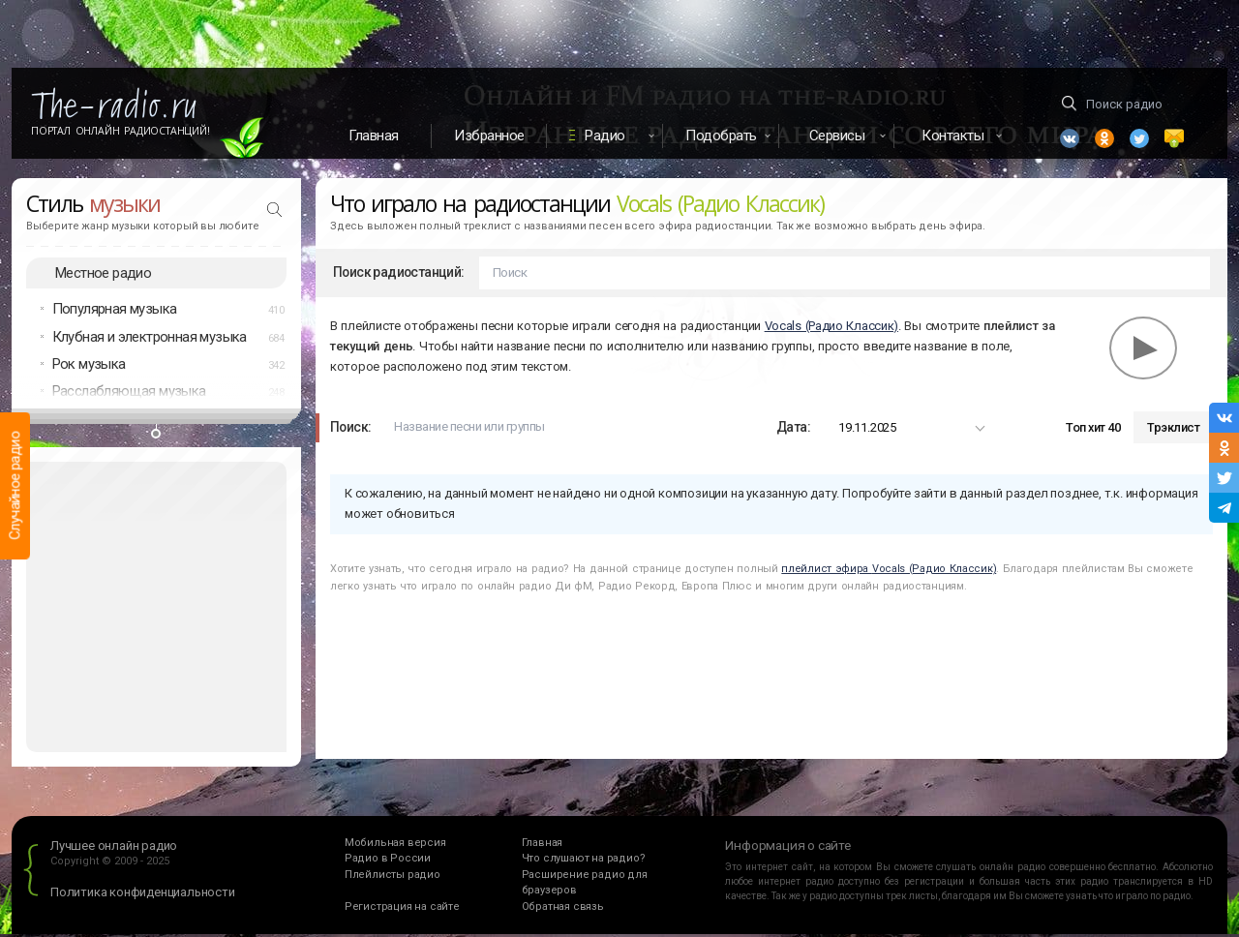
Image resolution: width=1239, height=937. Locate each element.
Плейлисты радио (392, 877)
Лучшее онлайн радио (113, 848)
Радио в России (388, 861)
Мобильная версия (395, 845)
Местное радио (103, 275)
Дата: (793, 430)
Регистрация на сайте (402, 909)
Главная (373, 135)
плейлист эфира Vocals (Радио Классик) (888, 571)
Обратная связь (563, 909)
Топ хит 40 (1093, 430)
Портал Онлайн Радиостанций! (120, 130)
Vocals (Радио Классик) (831, 328)
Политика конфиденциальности (142, 895)
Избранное (489, 135)
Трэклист (1173, 430)
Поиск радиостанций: (399, 275)
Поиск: (350, 430)
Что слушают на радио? (584, 861)
